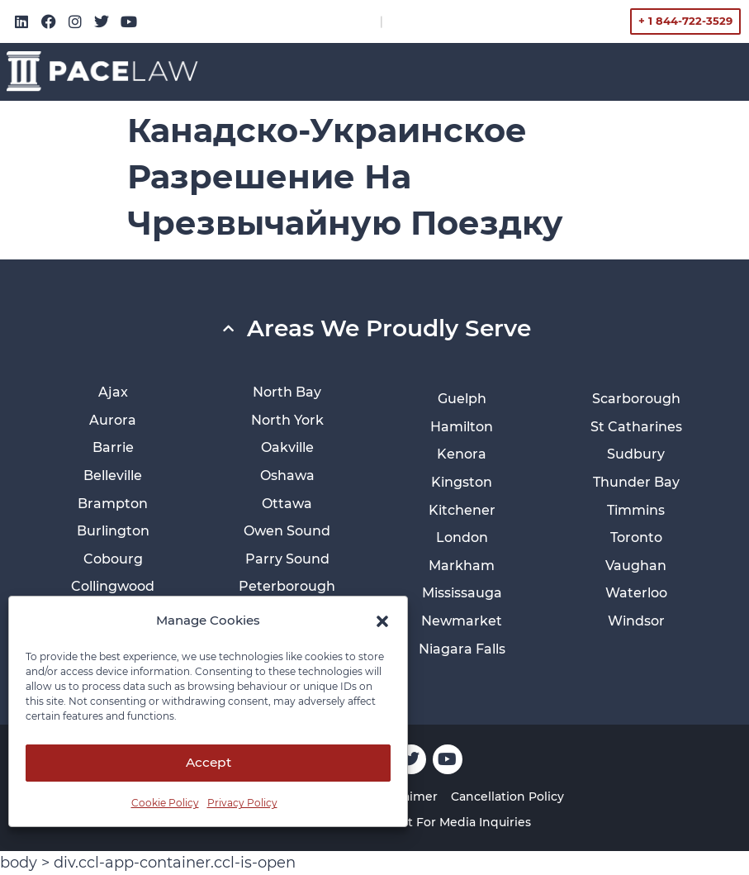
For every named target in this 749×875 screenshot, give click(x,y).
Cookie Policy (165, 803)
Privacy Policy (242, 803)
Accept (208, 763)
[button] (382, 621)
